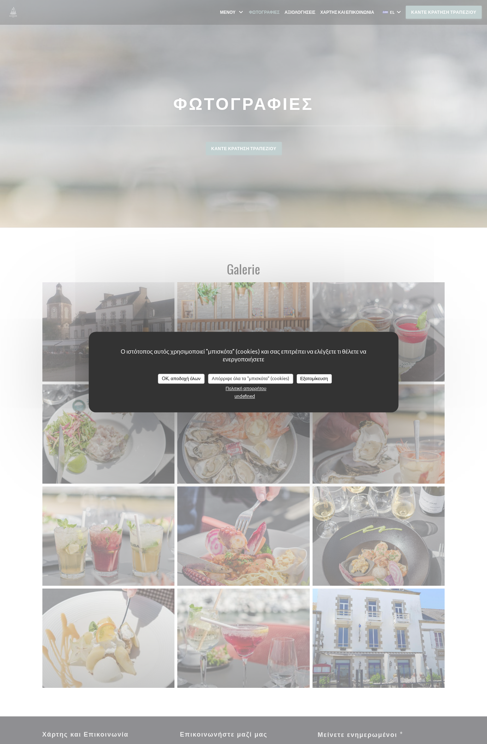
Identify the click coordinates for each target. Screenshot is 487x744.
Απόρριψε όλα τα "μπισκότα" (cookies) (250, 378)
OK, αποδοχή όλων (181, 378)
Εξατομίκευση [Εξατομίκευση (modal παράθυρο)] (314, 378)
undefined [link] (244, 396)
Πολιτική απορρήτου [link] (246, 388)
